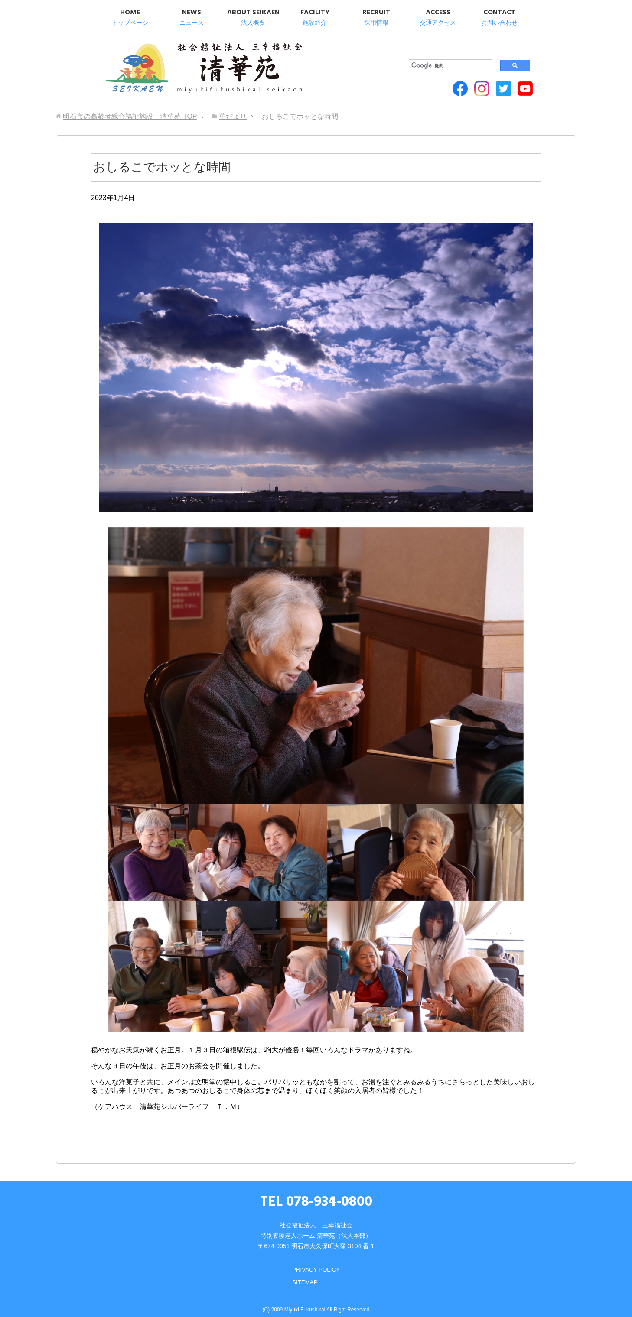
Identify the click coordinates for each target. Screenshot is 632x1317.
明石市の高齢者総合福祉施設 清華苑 (189, 65)
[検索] (432, 48)
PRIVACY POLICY (316, 1262)
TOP (130, 109)
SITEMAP (304, 1274)
